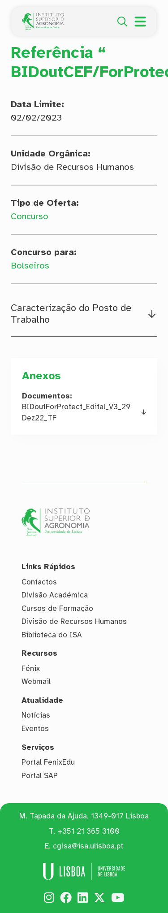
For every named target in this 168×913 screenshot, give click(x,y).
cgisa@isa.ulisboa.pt (88, 846)
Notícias (36, 715)
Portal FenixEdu (48, 762)
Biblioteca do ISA (52, 635)
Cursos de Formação (57, 608)
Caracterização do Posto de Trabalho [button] (71, 313)
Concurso (29, 216)
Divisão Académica (55, 595)
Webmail (36, 681)
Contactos (39, 582)
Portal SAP (40, 775)
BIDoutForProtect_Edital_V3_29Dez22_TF (76, 412)
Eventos (35, 728)
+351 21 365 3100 (89, 831)
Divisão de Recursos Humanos (74, 621)
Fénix (31, 668)
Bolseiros (30, 265)
